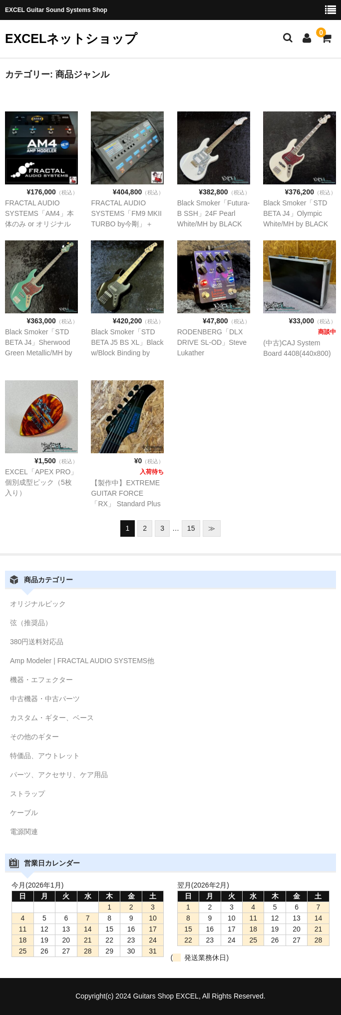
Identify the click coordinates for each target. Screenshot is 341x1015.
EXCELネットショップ (71, 38)
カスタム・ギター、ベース (52, 718)
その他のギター (34, 737)
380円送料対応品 (36, 642)
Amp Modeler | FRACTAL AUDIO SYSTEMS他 (82, 661)
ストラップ (27, 794)
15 (191, 528)
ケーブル (24, 813)
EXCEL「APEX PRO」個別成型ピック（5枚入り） (41, 482)
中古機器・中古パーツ (45, 699)
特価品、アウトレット (45, 756)
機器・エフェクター (41, 680)
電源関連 (24, 832)
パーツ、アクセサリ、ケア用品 (59, 775)
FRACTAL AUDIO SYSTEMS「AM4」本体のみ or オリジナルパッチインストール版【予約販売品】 (40, 224)
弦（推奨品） (31, 623)
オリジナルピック (38, 604)
